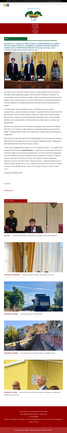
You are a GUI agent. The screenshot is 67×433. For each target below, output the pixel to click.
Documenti (35, 31)
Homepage (35, 24)
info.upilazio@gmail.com (37, 419)
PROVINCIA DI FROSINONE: (12, 275)
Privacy (36, 422)
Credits (50, 430)
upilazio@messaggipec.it (55, 419)
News (35, 29)
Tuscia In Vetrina (42, 430)
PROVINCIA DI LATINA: (11, 392)
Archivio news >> (9, 190)
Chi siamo (35, 26)
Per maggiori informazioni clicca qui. (53, 1)
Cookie (31, 422)
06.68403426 (13, 419)
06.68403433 (21, 419)
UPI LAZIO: (7, 235)
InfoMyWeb (26, 430)
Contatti (35, 32)
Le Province (35, 27)
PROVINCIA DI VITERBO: (11, 314)
